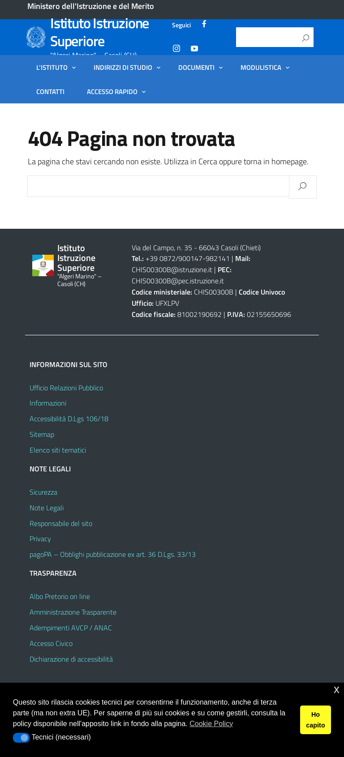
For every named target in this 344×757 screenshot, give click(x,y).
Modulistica (261, 67)
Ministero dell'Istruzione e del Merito (90, 6)
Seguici (181, 25)
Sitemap (42, 434)
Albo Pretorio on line (60, 596)
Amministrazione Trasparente (73, 612)
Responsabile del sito (61, 523)
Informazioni (48, 403)
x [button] (337, 689)
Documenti (196, 67)
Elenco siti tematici (58, 450)
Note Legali (47, 507)
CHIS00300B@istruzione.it (172, 269)
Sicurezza (43, 492)
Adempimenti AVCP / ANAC (71, 627)
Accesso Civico (51, 643)
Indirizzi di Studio (123, 67)
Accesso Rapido (112, 91)
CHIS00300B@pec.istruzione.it (178, 280)
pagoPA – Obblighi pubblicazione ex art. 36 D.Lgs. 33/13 (113, 554)
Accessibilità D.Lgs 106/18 (69, 418)
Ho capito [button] (315, 720)
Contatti (50, 91)
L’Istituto (52, 67)
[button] (21, 738)
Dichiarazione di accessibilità (71, 659)
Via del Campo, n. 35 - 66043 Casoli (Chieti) (196, 247)
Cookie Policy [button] (211, 723)
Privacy (40, 538)
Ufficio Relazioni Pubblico (66, 387)
